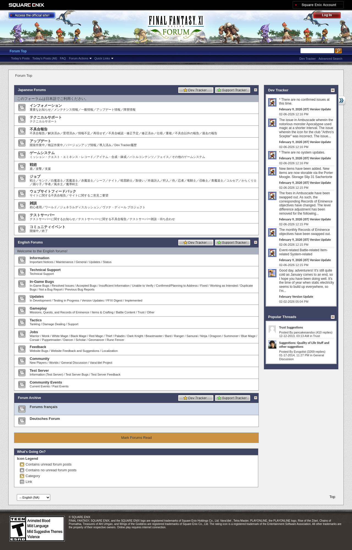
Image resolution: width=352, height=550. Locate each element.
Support (73, 324)
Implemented (133, 300)
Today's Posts (20, 58)
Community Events (46, 382)
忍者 (181, 180)
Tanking (35, 324)
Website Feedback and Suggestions (75, 350)
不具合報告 (39, 129)
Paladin (120, 336)
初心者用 (36, 207)
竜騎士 (191, 180)
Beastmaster (154, 336)
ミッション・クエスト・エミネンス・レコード (61, 156)
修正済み (148, 133)
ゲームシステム (42, 153)
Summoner (231, 336)
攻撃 (39, 168)
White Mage (60, 336)
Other (151, 312)
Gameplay (38, 308)
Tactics (36, 320)
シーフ (100, 180)
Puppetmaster (51, 339)
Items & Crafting (103, 312)
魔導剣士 (72, 184)
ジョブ (35, 176)
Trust (141, 312)
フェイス (163, 156)
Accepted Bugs (86, 285)
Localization (110, 350)
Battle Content (125, 312)
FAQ (63, 58)
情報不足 (84, 133)
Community (40, 359)
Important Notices (41, 262)
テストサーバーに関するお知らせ (52, 219)
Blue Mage (248, 336)
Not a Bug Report (50, 289)
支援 (48, 168)
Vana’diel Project (101, 362)
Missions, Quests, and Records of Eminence (59, 312)
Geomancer (96, 339)
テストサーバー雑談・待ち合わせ (152, 219)
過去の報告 (209, 133)
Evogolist (300, 351)
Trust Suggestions (291, 327)
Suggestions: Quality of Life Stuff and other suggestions (304, 345)
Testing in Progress (66, 300)
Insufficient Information (114, 285)
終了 (45, 230)
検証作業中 (55, 145)
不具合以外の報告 (187, 133)
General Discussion (74, 362)
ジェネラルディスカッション (79, 207)
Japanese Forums (32, 90)
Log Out (329, 16)
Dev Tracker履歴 (125, 145)
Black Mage (78, 336)
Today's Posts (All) (44, 58)
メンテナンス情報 (66, 109)
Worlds (54, 362)
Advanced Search (330, 58)
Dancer (68, 339)
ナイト (112, 180)
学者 (48, 184)
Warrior (35, 336)
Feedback (38, 347)
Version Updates (93, 300)
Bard (168, 336)
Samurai (192, 336)
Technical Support (45, 270)
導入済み (105, 145)
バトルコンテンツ (142, 156)
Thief (108, 336)
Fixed (204, 285)
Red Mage (96, 336)
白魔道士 (57, 180)
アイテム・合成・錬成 (111, 156)
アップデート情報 (108, 109)
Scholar (81, 339)
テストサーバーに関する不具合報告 (102, 219)
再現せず (99, 133)
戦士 (33, 180)
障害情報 (129, 109)
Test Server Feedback (105, 374)
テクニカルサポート (46, 117)
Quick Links (102, 58)
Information (40, 258)
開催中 (34, 230)
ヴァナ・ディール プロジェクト (123, 207)
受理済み (69, 133)
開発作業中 (37, 145)
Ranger (179, 336)
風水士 (58, 184)
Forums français (43, 407)
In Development (40, 300)
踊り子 (37, 184)
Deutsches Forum (45, 419)
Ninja (203, 336)
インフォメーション (46, 105)
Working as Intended (224, 285)
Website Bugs (39, 350)
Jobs (34, 332)
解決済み (54, 133)
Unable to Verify (142, 285)
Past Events (61, 386)
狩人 (166, 180)
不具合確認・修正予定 (123, 133)
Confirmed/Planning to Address (177, 285)
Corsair (34, 339)
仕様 (160, 133)
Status (107, 262)
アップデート (40, 141)
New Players (38, 362)
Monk (46, 336)
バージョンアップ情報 (81, 145)
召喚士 (203, 180)
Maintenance (64, 262)
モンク (43, 180)
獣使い (140, 180)
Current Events (40, 386)
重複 (169, 133)
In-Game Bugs (42, 282)
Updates (94, 262)
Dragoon (215, 336)
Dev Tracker (307, 58)
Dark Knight (135, 336)
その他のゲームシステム (188, 156)
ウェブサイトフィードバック (53, 191)
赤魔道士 (87, 180)
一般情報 (87, 109)
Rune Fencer (115, 339)
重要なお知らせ (40, 109)
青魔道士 (217, 180)
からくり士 (249, 180)
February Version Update (296, 297)
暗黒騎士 (126, 180)
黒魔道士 (72, 180)
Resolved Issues (63, 285)
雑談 (33, 203)
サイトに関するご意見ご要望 (88, 195)
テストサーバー (42, 215)
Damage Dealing (54, 324)
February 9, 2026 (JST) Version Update (305, 109)
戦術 (33, 165)
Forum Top (18, 51)
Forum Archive (29, 398)
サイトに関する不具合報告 (48, 195)
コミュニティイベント (47, 227)
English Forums (30, 242)
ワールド (51, 207)
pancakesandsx (304, 332)
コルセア (232, 180)
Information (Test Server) (46, 374)
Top (332, 497)
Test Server (39, 370)
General (81, 262)
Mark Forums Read (136, 438)
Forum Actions (78, 58)
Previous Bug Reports (79, 289)
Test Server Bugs (77, 374)
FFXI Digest (114, 300)
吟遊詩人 (154, 180)
